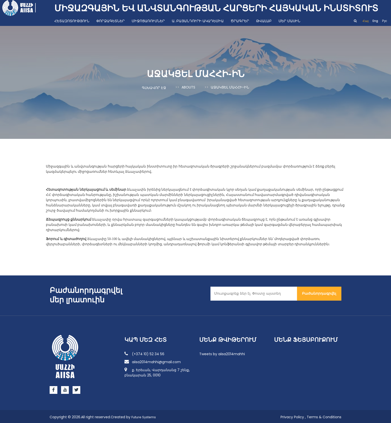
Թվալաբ (264, 20)
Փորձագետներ (110, 20)
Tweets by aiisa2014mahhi (222, 352)
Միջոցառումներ (148, 20)
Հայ (366, 21)
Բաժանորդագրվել (319, 292)
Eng (375, 21)
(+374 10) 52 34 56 (144, 352)
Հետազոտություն (71, 20)
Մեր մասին (289, 20)
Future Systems (145, 415)
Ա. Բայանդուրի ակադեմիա (198, 20)
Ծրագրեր (240, 20)
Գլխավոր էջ (154, 87)
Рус (384, 21)
